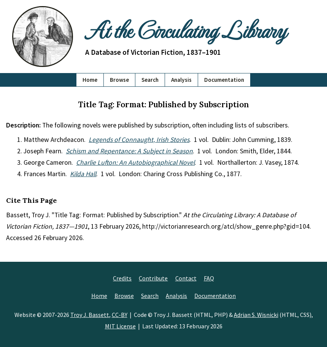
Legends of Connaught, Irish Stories (139, 139)
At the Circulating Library (185, 29)
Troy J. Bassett (89, 314)
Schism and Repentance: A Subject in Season (129, 151)
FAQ (209, 278)
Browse (119, 79)
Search (150, 79)
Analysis (181, 79)
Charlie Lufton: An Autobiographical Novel (135, 162)
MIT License (120, 326)
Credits (122, 278)
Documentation (224, 79)
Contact (186, 278)
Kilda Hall (83, 174)
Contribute (153, 278)
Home (90, 79)
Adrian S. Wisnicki (256, 314)
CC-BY (119, 314)
